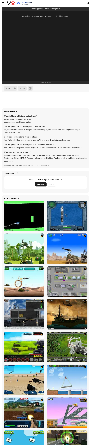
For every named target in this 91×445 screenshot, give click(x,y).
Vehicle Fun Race (54, 158)
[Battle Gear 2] (24, 347)
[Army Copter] (24, 281)
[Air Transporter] (67, 380)
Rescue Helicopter (35, 158)
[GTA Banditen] (67, 281)
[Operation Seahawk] (67, 216)
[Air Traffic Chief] (67, 347)
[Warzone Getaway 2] (24, 412)
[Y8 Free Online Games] (11, 3)
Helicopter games (34, 155)
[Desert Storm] (67, 248)
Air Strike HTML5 (19, 158)
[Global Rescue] (24, 248)
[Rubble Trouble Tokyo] (67, 412)
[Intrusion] (24, 314)
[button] (8, 161)
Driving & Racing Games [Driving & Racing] (21, 165)
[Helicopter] (24, 216)
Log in (51, 184)
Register (41, 184)
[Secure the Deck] (67, 314)
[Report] (22, 88)
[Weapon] (24, 380)
